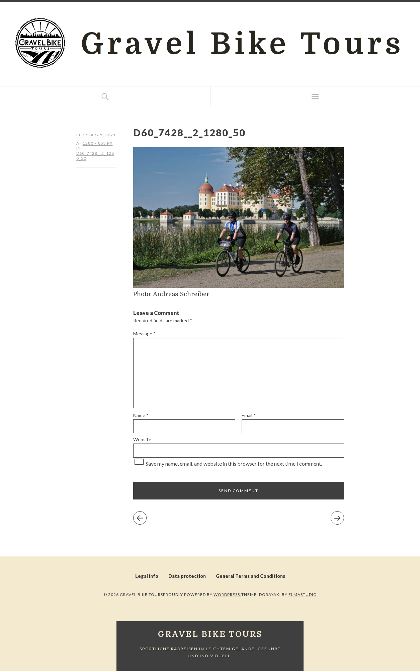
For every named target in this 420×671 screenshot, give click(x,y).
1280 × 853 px (98, 143)
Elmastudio (302, 594)
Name (141, 415)
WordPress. (227, 594)
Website (142, 439)
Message (144, 333)
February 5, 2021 (96, 134)
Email (249, 415)
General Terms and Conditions (250, 576)
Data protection (187, 576)
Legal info (146, 576)
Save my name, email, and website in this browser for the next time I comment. (234, 463)
